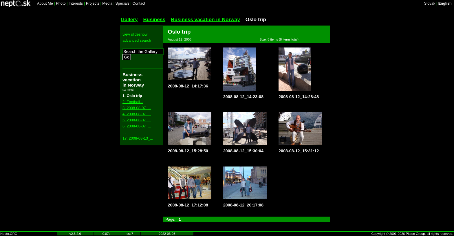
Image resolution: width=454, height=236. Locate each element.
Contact (138, 3)
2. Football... (132, 102)
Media (107, 3)
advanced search (136, 40)
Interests (76, 3)
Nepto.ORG (8, 233)
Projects (92, 3)
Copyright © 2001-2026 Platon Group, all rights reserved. (412, 233)
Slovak (429, 3)
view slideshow (134, 34)
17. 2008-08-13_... (137, 138)
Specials (122, 3)
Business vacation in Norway (205, 19)
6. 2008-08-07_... (136, 126)
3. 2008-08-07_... (136, 108)
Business (154, 19)
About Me (45, 3)
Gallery (129, 19)
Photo (60, 3)
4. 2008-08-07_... (136, 114)
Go (126, 57)
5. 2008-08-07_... (136, 120)
